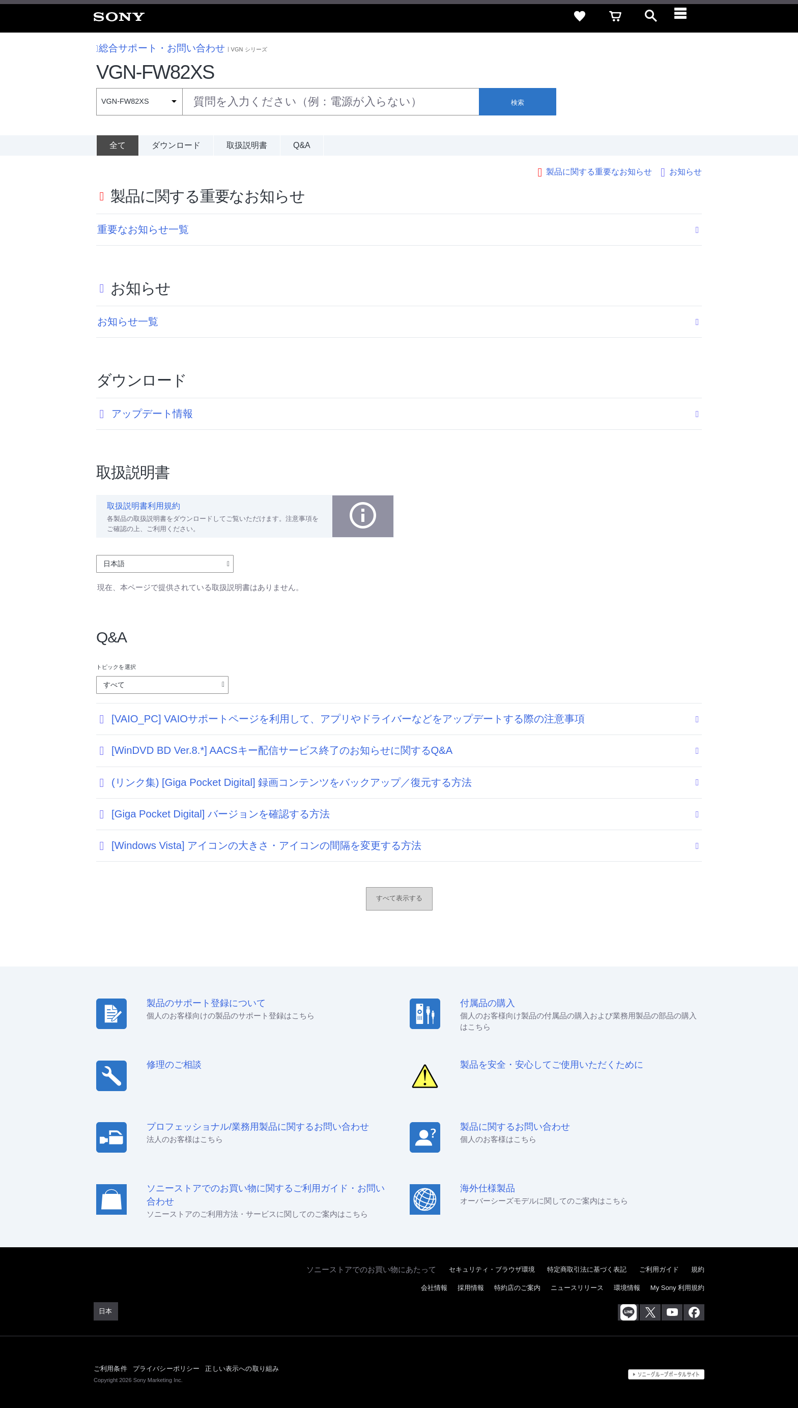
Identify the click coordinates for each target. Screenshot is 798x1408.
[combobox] (287, 101)
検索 (517, 102)
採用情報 (471, 1286)
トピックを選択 (116, 665)
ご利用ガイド (659, 1268)
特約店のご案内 (517, 1286)
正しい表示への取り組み (242, 1366)
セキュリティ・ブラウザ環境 (492, 1268)
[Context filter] (139, 101)
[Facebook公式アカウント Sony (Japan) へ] (693, 1311)
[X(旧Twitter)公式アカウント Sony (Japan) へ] (650, 1311)
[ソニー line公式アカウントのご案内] (628, 1311)
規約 (697, 1268)
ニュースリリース (577, 1286)
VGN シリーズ (249, 49)
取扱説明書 (246, 145)
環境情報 (627, 1286)
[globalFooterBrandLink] (666, 1373)
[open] (651, 16)
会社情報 (434, 1286)
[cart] (615, 16)
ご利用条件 (110, 1366)
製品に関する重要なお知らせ (599, 170)
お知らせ (685, 170)
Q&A (301, 145)
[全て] (117, 145)
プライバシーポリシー (166, 1366)
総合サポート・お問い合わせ (160, 48)
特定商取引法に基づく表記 (586, 1268)
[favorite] (579, 16)
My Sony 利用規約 (677, 1286)
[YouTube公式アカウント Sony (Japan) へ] (672, 1311)
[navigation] (686, 16)
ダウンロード (176, 145)
